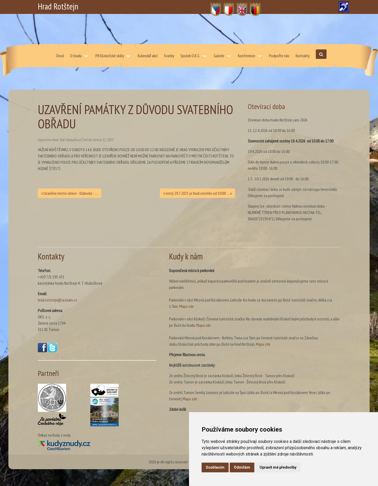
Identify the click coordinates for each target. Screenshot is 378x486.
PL (226, 6)
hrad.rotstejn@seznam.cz (57, 300)
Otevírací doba (266, 106)
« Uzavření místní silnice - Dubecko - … (69, 193)
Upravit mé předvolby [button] (278, 467)
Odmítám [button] (242, 467)
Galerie (219, 55)
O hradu (76, 55)
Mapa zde (186, 306)
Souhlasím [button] (215, 467)
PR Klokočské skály (109, 55)
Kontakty (302, 55)
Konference (246, 55)
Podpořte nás (279, 55)
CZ (213, 6)
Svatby (169, 55)
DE (252, 6)
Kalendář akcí (148, 55)
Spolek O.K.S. (190, 55)
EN (239, 6)
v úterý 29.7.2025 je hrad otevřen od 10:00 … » (197, 193)
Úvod (60, 55)
